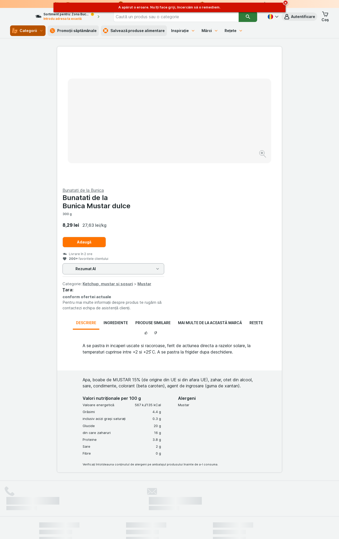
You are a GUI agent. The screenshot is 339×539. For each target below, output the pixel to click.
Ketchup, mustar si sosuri (220, 156)
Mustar (257, 156)
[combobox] (183, 16)
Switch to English (178, 507)
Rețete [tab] (256, 195)
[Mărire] (151, 137)
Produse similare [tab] (153, 195)
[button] (299, 16)
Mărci (210, 30)
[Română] (272, 16)
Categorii (27, 30)
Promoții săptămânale (73, 30)
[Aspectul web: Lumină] (169, 528)
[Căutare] (248, 16)
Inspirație (183, 30)
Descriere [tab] (86, 195)
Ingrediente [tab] (116, 195)
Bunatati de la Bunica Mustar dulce (209, 74)
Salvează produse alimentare (134, 30)
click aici (104, 494)
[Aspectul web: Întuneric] (196, 528)
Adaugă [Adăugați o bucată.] (196, 114)
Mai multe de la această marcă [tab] (210, 195)
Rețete (234, 30)
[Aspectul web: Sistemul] (142, 528)
